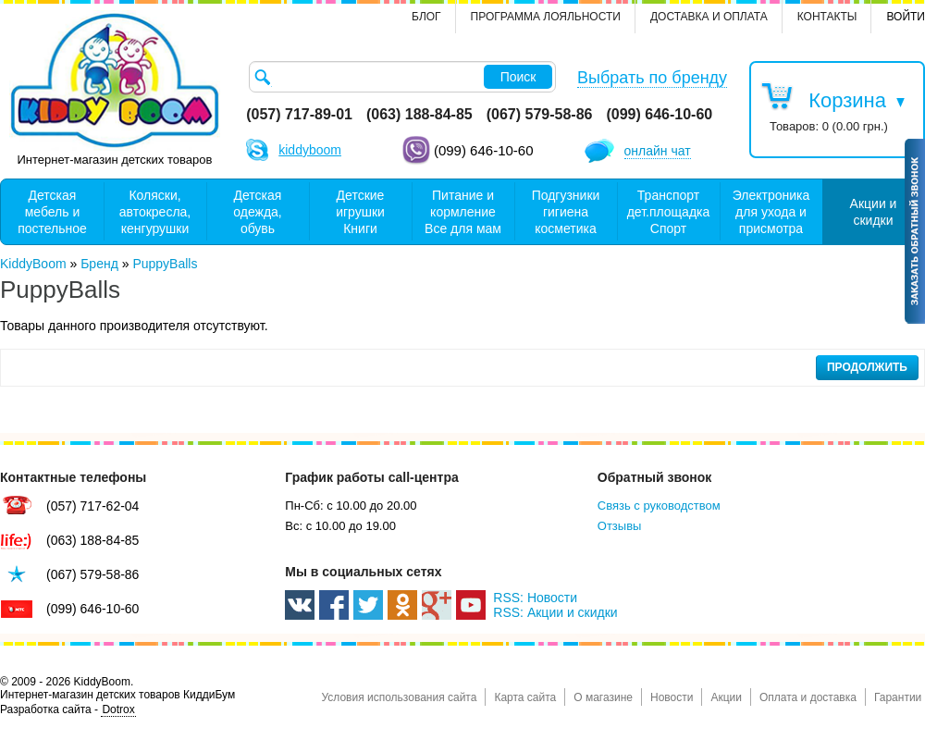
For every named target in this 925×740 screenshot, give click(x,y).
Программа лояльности (546, 16)
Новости (671, 697)
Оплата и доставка (808, 697)
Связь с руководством (659, 505)
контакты (827, 16)
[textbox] (402, 76)
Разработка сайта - (68, 710)
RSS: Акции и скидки (555, 612)
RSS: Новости (535, 597)
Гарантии (897, 697)
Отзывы (620, 526)
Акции (726, 697)
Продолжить (867, 367)
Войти (905, 16)
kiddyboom (309, 149)
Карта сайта (525, 697)
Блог (426, 16)
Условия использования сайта (398, 697)
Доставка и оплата (709, 16)
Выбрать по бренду (652, 77)
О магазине (603, 697)
